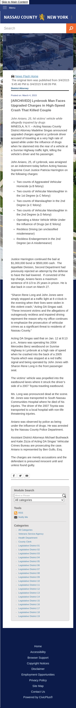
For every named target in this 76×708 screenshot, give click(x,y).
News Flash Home (26, 76)
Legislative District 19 (29, 616)
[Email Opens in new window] (27, 476)
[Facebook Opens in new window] (14, 476)
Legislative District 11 (29, 585)
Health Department (27, 538)
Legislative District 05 (29, 561)
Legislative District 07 (29, 569)
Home (38, 646)
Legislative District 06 (29, 565)
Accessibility (38, 652)
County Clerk (25, 541)
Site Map (38, 686)
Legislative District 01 (29, 545)
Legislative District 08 (29, 573)
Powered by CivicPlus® (38, 697)
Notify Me (23, 517)
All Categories (25, 530)
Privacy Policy (38, 680)
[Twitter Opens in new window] (20, 476)
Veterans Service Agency (30, 534)
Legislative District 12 (29, 589)
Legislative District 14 (29, 597)
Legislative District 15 (29, 600)
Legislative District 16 (29, 604)
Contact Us (38, 691)
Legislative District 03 (29, 553)
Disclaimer (37, 668)
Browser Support (37, 657)
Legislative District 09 (29, 577)
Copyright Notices (38, 663)
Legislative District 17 (29, 608)
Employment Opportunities (38, 674)
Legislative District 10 (29, 581)
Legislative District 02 (29, 549)
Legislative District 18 (29, 612)
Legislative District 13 (29, 593)
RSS (20, 513)
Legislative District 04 (29, 557)
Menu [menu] (12, 7)
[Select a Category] (39, 500)
